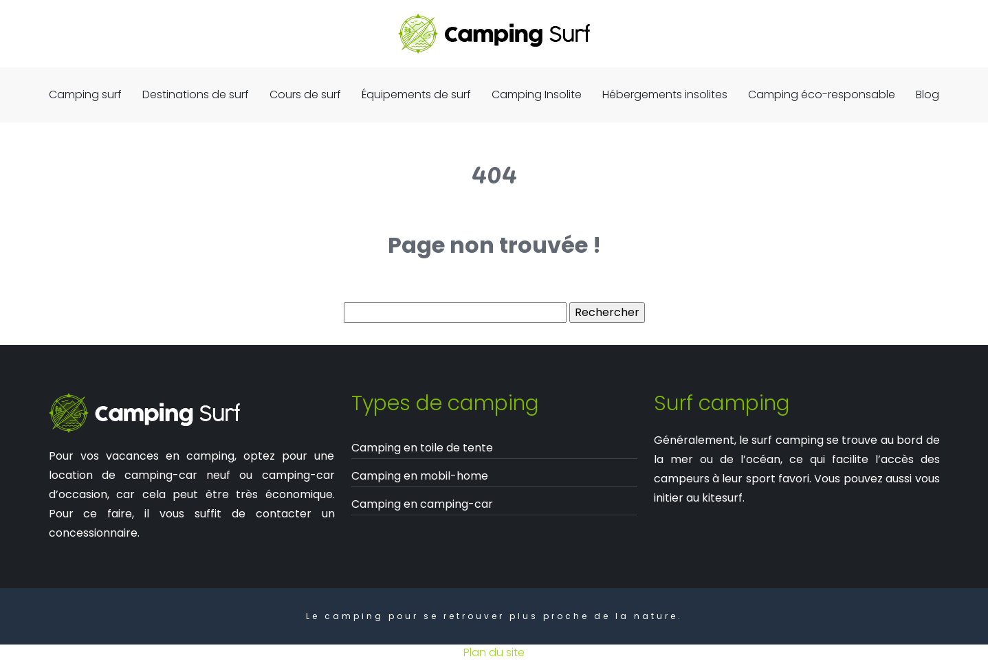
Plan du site (494, 652)
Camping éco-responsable (821, 94)
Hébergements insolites (664, 94)
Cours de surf (305, 94)
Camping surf (85, 94)
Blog (927, 94)
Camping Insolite (537, 94)
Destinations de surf (195, 94)
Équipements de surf (416, 94)
